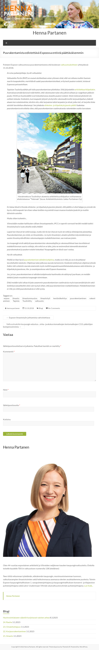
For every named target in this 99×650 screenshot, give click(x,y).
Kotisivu (7, 419)
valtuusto (39, 301)
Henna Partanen (49, 33)
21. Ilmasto (8, 636)
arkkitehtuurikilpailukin (85, 89)
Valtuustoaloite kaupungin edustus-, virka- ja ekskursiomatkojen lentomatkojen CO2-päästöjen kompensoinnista (48, 325)
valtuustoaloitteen (69, 64)
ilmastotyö (45, 298)
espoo (6, 298)
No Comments (54, 308)
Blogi (41, 308)
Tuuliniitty (27, 301)
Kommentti (9, 351)
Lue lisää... (88, 585)
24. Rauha (7, 622)
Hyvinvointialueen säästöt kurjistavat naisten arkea (26, 617)
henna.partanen (13, 308)
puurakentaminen (78, 298)
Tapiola (16, 301)
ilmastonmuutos (29, 298)
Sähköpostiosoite (11, 405)
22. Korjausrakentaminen (14, 631)
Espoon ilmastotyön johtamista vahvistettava (28, 317)
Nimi (6, 389)
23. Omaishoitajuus (12, 626)
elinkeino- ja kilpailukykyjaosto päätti (60, 105)
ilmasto (16, 298)
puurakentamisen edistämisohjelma (39, 259)
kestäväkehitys (60, 298)
